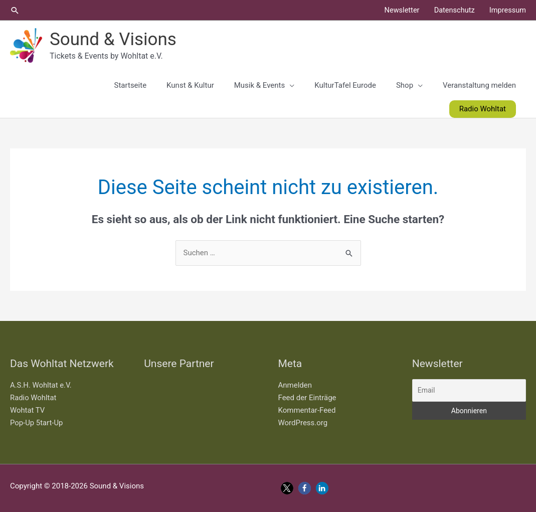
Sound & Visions (113, 39)
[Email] (469, 390)
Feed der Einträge (307, 397)
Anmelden (295, 385)
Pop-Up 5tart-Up (37, 422)
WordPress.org (303, 422)
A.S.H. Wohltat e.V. (41, 385)
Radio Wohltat (33, 397)
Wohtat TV (27, 410)
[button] (15, 10)
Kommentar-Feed (307, 410)
